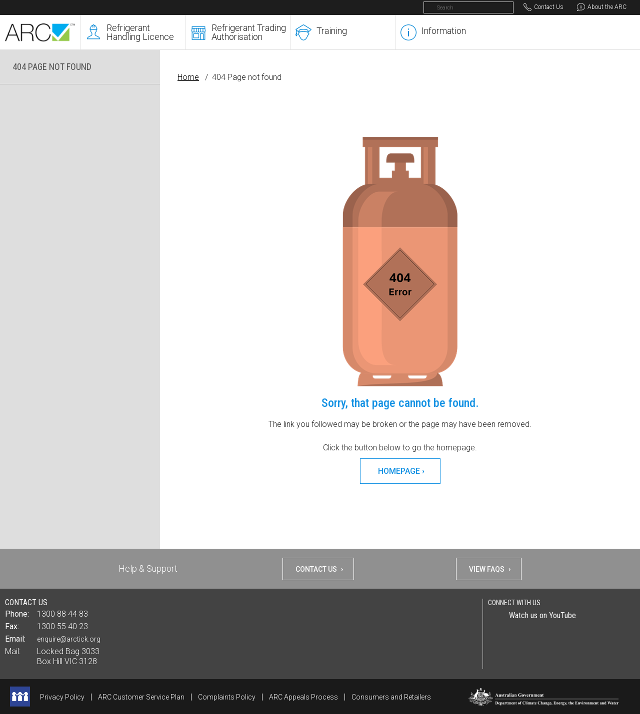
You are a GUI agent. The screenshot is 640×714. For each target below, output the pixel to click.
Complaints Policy (227, 697)
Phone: (17, 614)
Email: (15, 639)
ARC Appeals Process (303, 697)
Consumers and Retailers (391, 697)
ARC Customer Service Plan (141, 697)
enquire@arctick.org (68, 639)
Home (188, 77)
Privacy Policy (62, 697)
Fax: (12, 626)
